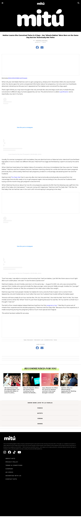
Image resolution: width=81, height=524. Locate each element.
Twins (55, 340)
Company (9, 469)
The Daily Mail (16, 177)
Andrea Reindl (42, 40)
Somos (40, 423)
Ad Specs (9, 472)
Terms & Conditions (14, 465)
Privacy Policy (12, 462)
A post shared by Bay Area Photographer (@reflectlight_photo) (24, 154)
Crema (40, 418)
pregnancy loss (52, 305)
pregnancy (30, 340)
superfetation (64, 92)
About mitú (10, 458)
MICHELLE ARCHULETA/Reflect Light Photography (17, 78)
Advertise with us (13, 475)
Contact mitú (11, 479)
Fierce (40, 408)
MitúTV (40, 413)
